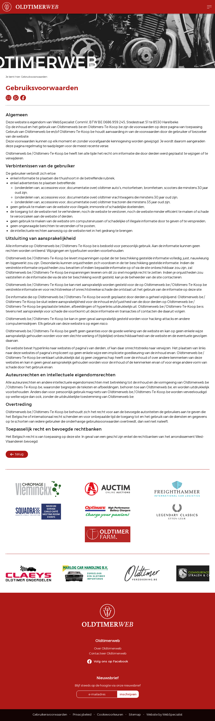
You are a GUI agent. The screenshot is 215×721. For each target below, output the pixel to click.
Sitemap (135, 714)
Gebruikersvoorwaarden (50, 714)
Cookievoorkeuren (110, 714)
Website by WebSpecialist (164, 714)
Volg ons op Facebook (111, 661)
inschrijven (128, 694)
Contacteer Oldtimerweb (107, 653)
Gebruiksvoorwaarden (34, 76)
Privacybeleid (82, 714)
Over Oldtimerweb (107, 648)
